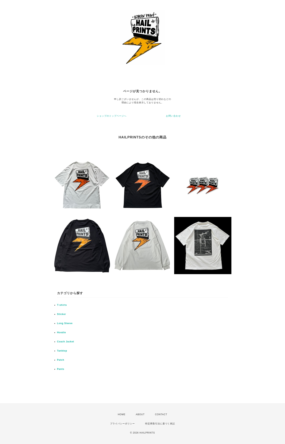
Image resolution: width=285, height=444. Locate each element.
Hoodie (61, 332)
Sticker (61, 314)
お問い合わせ (173, 116)
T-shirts (62, 305)
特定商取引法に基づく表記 (160, 423)
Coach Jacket (65, 341)
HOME (121, 414)
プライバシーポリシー (122, 423)
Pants (60, 369)
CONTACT (161, 414)
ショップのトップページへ (111, 116)
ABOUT (140, 414)
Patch (60, 360)
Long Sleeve (65, 323)
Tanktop (62, 350)
